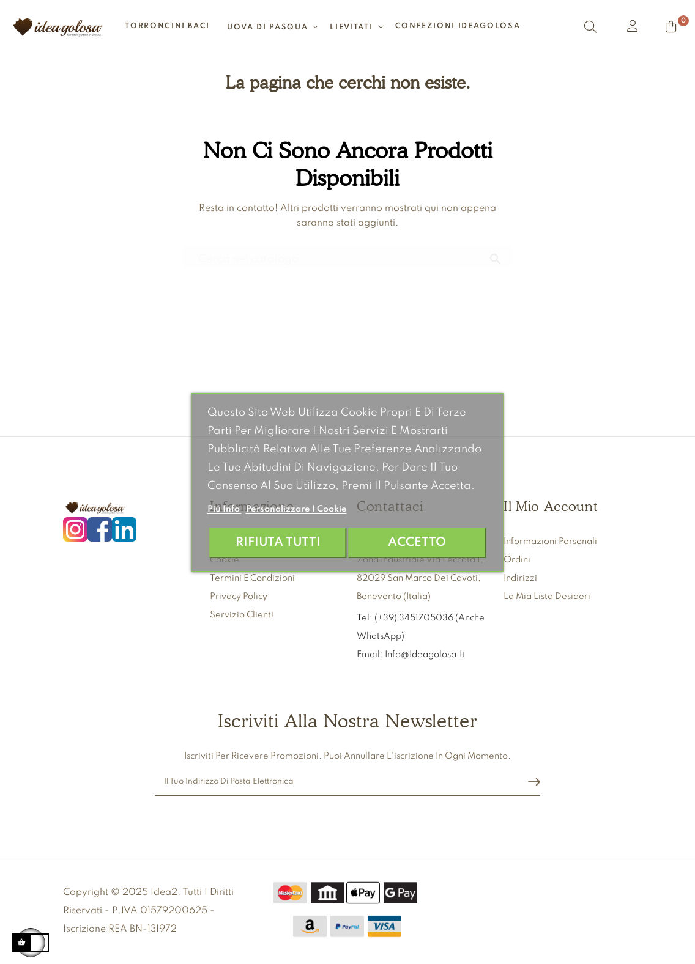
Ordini (517, 560)
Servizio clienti (241, 615)
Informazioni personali (550, 541)
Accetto (417, 542)
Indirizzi (520, 578)
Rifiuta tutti (278, 542)
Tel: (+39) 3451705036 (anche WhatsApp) (421, 627)
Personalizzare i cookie (296, 509)
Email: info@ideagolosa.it (411, 654)
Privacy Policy (238, 596)
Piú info (224, 509)
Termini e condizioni (252, 578)
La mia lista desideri (547, 596)
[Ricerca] (347, 254)
